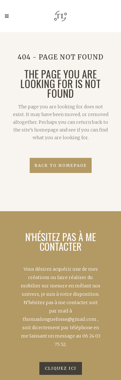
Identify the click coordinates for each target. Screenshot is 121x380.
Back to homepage (61, 165)
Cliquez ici (60, 368)
